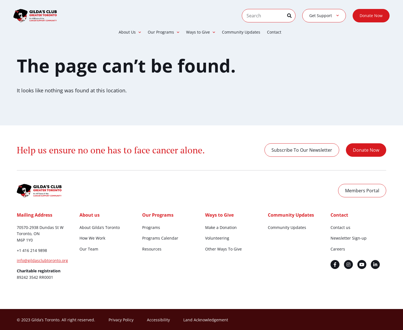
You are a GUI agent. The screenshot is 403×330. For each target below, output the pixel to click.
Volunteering (217, 238)
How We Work (92, 238)
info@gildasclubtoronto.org (42, 260)
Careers (338, 249)
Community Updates (241, 32)
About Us (130, 32)
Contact (274, 32)
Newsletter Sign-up (349, 238)
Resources (151, 249)
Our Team (88, 249)
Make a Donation (221, 227)
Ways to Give (200, 32)
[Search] (291, 15)
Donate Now (371, 15)
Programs (151, 227)
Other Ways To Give (223, 249)
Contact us (340, 227)
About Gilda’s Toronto (99, 227)
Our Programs (163, 32)
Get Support (324, 16)
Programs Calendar (160, 238)
